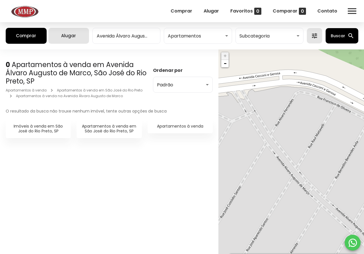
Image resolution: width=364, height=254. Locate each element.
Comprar (181, 11)
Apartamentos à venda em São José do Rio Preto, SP (109, 128)
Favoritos (245, 11)
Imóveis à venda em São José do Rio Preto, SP (38, 128)
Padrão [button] (165, 85)
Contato (327, 11)
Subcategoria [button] (254, 36)
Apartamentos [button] (184, 36)
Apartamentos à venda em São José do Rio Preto (99, 90)
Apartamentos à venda (26, 90)
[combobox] (126, 36)
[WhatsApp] (353, 243)
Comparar (289, 11)
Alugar (211, 11)
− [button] (225, 63)
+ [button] (225, 55)
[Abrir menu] (352, 11)
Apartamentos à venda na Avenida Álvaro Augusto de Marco (69, 95)
